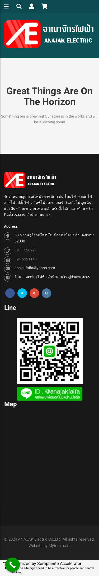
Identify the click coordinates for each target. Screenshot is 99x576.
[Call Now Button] (12, 565)
